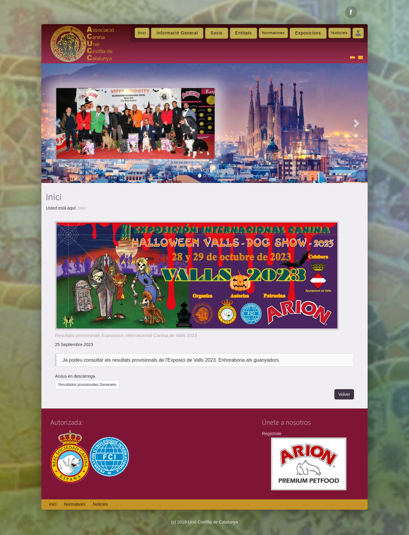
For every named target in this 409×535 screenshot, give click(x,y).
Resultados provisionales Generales (87, 385)
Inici (142, 32)
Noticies (339, 32)
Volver (344, 394)
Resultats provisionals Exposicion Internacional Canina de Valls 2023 (126, 335)
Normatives (273, 32)
